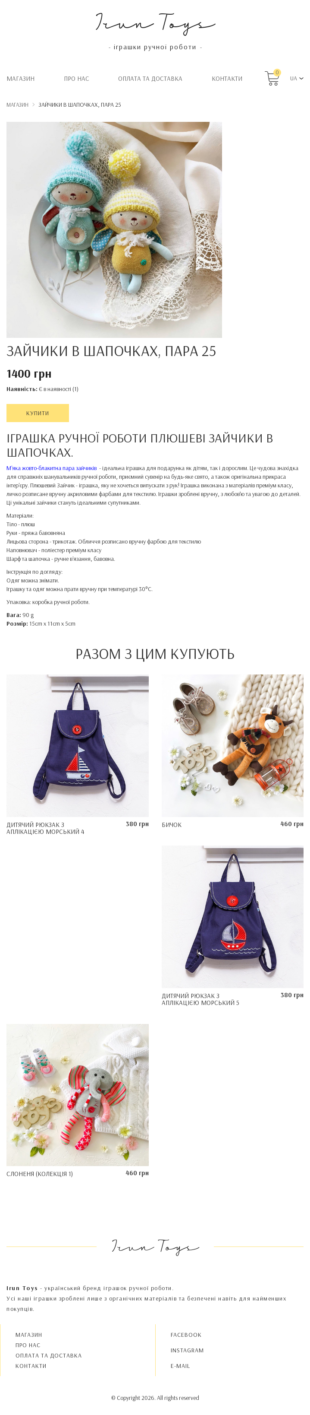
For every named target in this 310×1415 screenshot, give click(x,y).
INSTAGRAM (187, 1350)
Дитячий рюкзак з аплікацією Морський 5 (200, 999)
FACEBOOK (186, 1335)
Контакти (227, 78)
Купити (37, 413)
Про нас (76, 78)
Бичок (172, 824)
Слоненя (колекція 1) (39, 1174)
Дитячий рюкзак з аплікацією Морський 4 (45, 828)
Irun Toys (155, 21)
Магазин (20, 78)
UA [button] (293, 78)
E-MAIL (180, 1366)
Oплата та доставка (150, 78)
